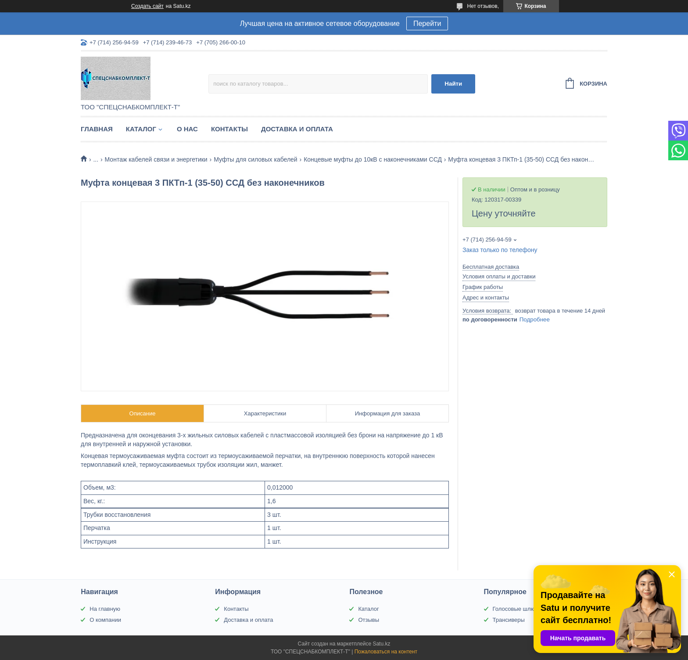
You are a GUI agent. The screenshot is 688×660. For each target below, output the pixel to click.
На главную (105, 609)
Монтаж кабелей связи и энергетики (156, 159)
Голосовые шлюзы (517, 609)
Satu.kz (381, 644)
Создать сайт (147, 6)
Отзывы (368, 620)
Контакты (229, 129)
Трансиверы (509, 620)
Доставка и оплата (297, 129)
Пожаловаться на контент (386, 652)
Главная (97, 129)
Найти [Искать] (453, 83)
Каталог (141, 129)
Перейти (427, 23)
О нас (187, 129)
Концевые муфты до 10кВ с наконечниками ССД (373, 159)
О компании (105, 620)
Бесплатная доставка (490, 266)
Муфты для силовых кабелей (255, 159)
